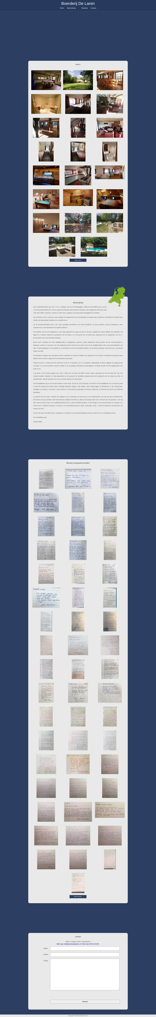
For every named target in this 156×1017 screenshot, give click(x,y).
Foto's (62, 8)
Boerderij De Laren (78, 3)
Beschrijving (71, 8)
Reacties (85, 8)
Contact (93, 8)
